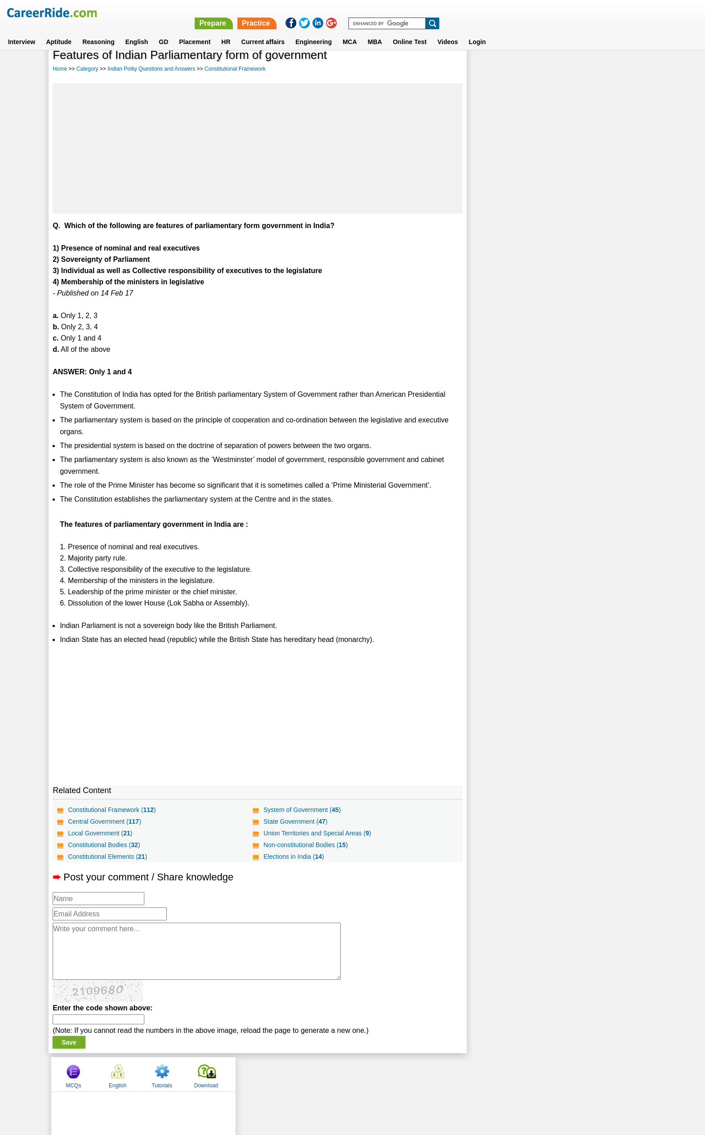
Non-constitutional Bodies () (305, 844)
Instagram (451, 1073)
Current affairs (263, 31)
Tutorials (580, 69)
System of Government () (302, 809)
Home (60, 69)
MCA (350, 31)
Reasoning (98, 31)
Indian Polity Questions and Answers (151, 69)
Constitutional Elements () (107, 856)
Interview (22, 31)
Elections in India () (293, 856)
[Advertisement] (257, 148)
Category (87, 69)
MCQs (491, 69)
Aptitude (58, 31)
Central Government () (104, 821)
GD (163, 31)
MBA (375, 31)
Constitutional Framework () (112, 809)
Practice (514, 12)
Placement (194, 31)
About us (271, 1073)
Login (477, 31)
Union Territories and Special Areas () (317, 833)
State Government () (295, 821)
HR (225, 31)
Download (624, 69)
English (136, 31)
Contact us (307, 1073)
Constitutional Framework (235, 69)
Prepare (471, 12)
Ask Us (385, 1073)
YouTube (416, 1073)
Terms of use (348, 1073)
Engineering (313, 31)
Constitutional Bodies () (104, 844)
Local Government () (100, 833)
